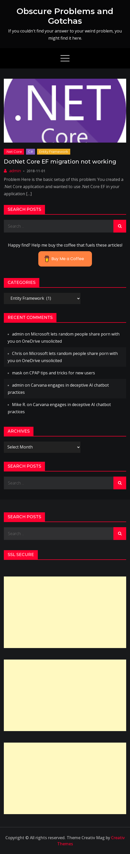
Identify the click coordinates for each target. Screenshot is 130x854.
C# (30, 151)
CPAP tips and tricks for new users (62, 373)
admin (15, 171)
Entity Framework (53, 151)
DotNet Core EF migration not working (60, 161)
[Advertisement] (65, 612)
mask (17, 373)
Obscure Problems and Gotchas (65, 16)
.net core (14, 151)
